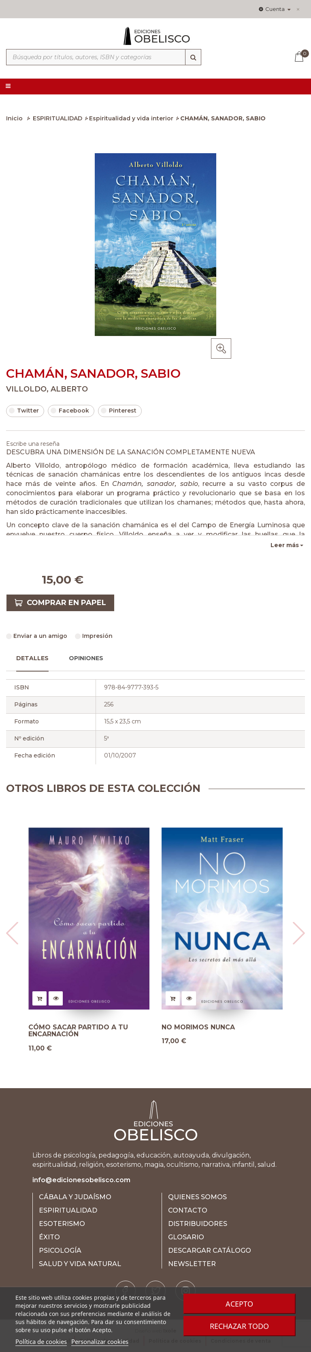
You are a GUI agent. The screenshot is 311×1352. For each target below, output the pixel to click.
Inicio (14, 118)
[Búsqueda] (193, 57)
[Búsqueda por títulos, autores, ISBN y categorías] (103, 57)
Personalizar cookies (99, 1341)
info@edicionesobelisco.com (81, 1180)
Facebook (70, 410)
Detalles (32, 658)
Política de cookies (41, 1341)
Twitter (24, 410)
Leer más (285, 545)
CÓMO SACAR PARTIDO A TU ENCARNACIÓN (78, 1031)
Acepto (239, 1304)
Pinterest (118, 410)
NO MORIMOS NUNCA (198, 1027)
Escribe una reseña (33, 443)
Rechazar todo (239, 1326)
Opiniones (86, 658)
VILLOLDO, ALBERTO (47, 389)
